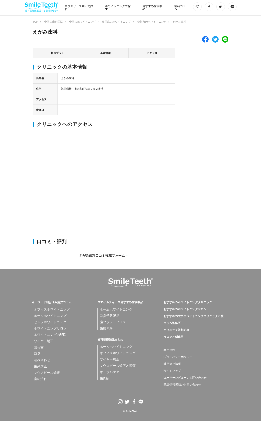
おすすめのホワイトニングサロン (185, 309)
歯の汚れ (40, 379)
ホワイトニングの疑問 (50, 334)
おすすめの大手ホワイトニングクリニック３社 (193, 316)
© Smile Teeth (130, 411)
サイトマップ (172, 370)
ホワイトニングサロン (50, 328)
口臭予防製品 (109, 315)
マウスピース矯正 (47, 372)
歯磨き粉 (106, 328)
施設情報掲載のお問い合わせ (182, 384)
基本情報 (105, 53)
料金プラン (57, 53)
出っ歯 (39, 347)
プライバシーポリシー (178, 357)
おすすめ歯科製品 (152, 8)
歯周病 (104, 378)
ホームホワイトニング (50, 315)
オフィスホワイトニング (52, 309)
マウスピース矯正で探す (79, 8)
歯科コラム (180, 8)
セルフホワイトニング (50, 322)
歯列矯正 (40, 366)
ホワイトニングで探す (118, 8)
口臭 (37, 353)
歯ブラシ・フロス (113, 322)
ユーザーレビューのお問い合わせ (185, 377)
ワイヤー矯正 (43, 341)
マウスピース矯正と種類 (118, 365)
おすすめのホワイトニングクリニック (188, 302)
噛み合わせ (42, 360)
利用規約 (169, 350)
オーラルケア (109, 372)
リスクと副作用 (174, 337)
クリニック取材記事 (176, 330)
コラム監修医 (172, 323)
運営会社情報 (172, 364)
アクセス (152, 53)
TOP (35, 21)
